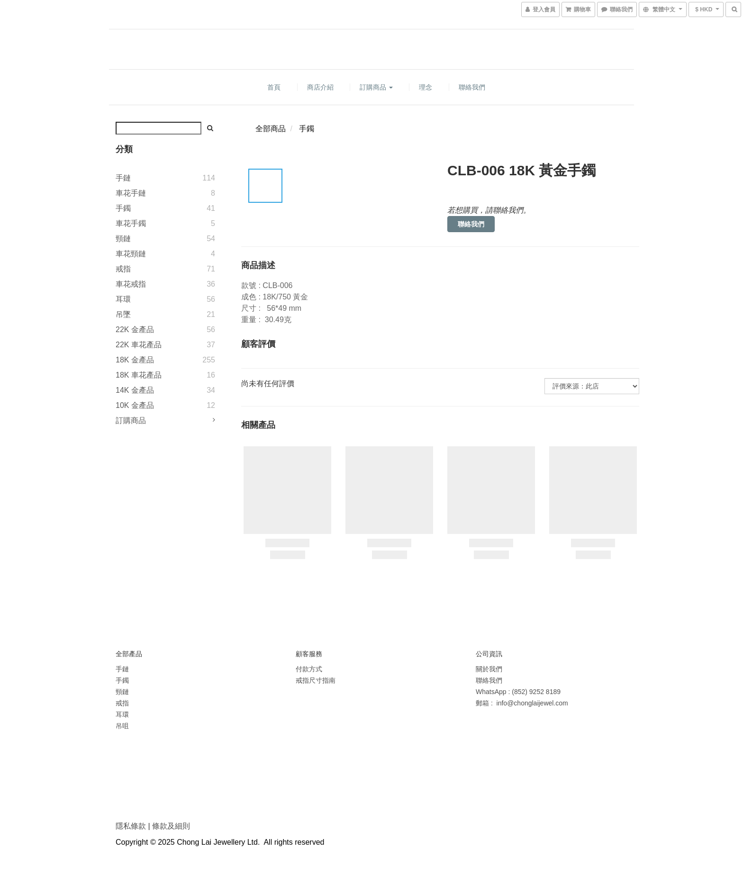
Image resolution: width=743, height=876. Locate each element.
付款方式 (309, 669)
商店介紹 (320, 87)
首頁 (274, 87)
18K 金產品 (135, 360)
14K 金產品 (135, 390)
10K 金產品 (135, 405)
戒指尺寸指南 (315, 680)
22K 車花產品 (139, 345)
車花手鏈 (131, 193)
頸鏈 (123, 239)
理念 (425, 87)
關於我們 (489, 669)
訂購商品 (376, 87)
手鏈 (123, 178)
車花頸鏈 (131, 254)
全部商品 (270, 129)
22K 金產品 (135, 329)
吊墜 (123, 314)
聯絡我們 (472, 87)
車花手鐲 (131, 223)
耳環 (123, 299)
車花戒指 (131, 284)
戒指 (123, 269)
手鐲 (123, 208)
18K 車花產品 (139, 375)
